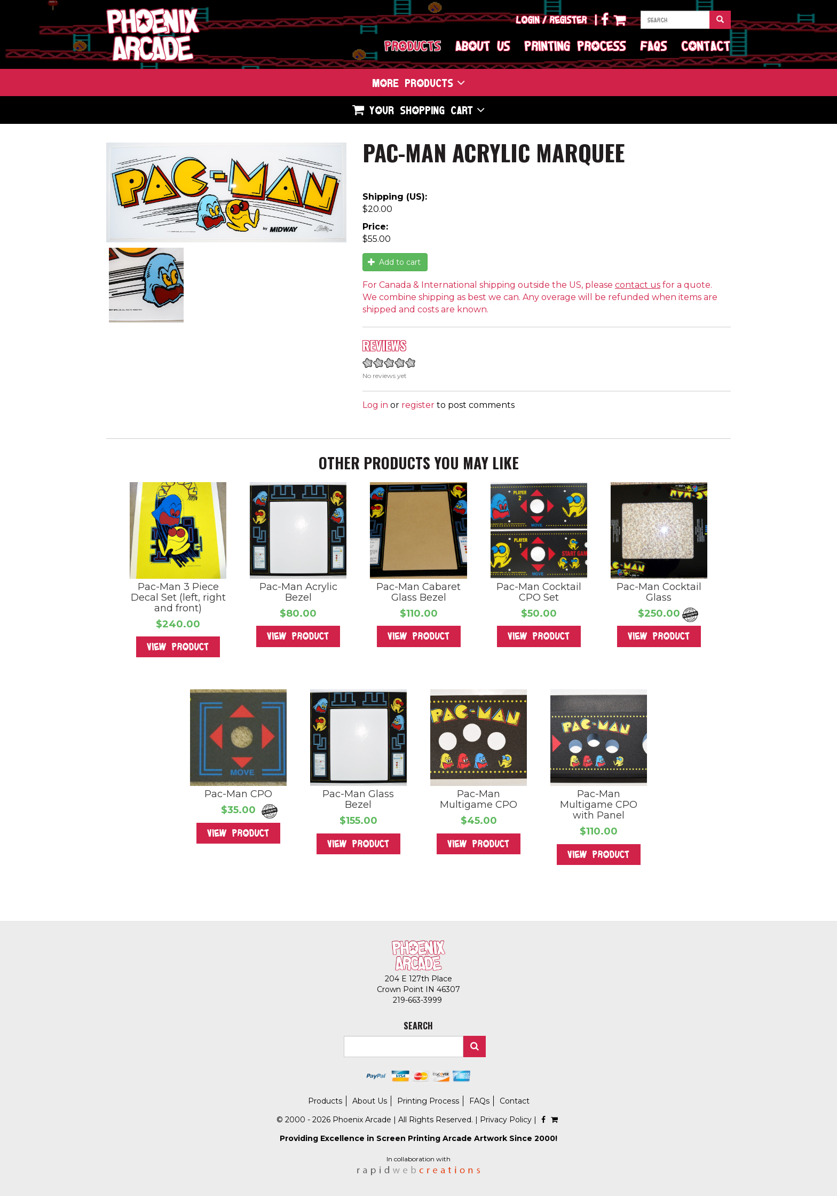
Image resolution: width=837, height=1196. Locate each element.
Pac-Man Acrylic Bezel (298, 592)
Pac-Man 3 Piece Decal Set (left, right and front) (178, 597)
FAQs (654, 45)
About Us (482, 45)
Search (474, 1046)
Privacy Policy (506, 1119)
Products (413, 45)
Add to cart (394, 262)
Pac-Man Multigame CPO (478, 799)
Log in (375, 405)
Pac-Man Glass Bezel (358, 799)
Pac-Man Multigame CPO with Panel (598, 804)
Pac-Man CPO (238, 794)
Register (568, 19)
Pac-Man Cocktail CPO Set (538, 592)
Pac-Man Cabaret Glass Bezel (418, 592)
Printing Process (575, 45)
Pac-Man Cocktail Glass (659, 592)
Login (528, 19)
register (418, 405)
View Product (178, 646)
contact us (637, 285)
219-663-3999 (418, 1000)
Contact (706, 45)
